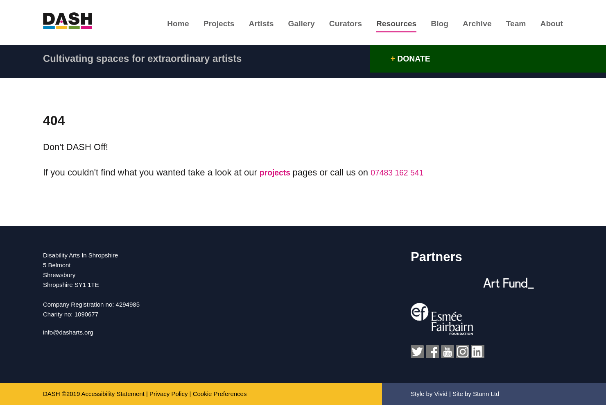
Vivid (441, 393)
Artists (247, 25)
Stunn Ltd (486, 393)
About (552, 25)
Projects (203, 25)
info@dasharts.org (68, 332)
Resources (388, 25)
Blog (433, 25)
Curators (336, 25)
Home (160, 25)
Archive (473, 25)
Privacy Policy (168, 393)
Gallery (290, 25)
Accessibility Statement (113, 393)
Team (514, 25)
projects (278, 172)
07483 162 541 (405, 172)
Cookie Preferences (220, 393)
